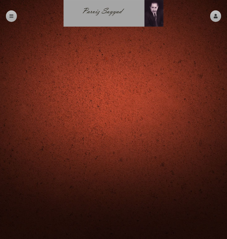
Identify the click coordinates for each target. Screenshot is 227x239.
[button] (215, 16)
